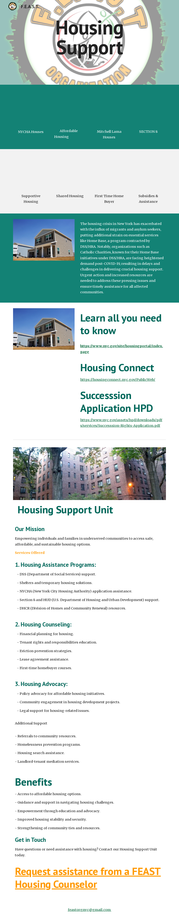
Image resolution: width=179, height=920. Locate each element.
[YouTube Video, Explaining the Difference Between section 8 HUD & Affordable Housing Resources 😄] (148, 108)
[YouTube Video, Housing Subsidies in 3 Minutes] (148, 172)
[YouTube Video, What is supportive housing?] (30, 172)
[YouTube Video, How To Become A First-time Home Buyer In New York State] (109, 172)
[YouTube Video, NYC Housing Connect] (69, 107)
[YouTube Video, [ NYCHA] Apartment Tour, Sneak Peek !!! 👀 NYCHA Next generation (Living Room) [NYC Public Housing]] (30, 108)
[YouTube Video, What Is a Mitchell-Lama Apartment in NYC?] (109, 108)
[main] (89, 37)
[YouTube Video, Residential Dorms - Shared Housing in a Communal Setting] (69, 172)
